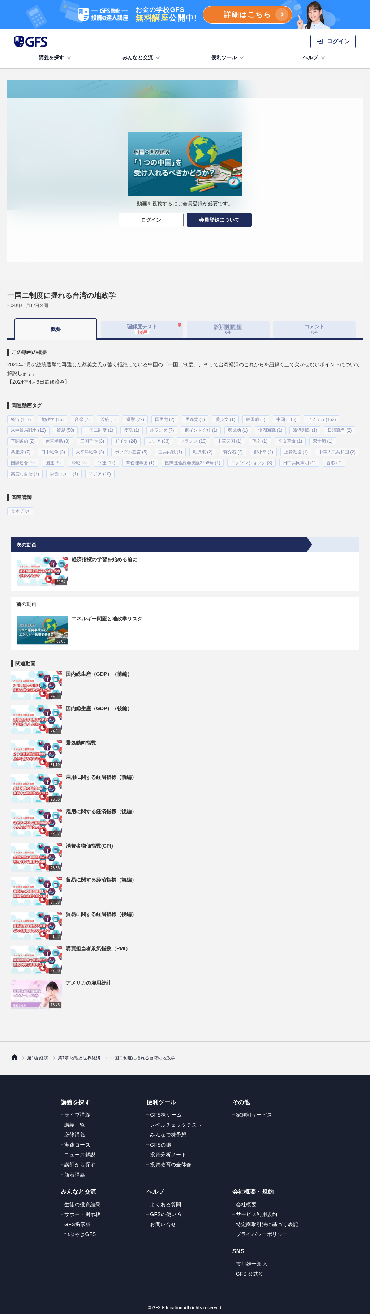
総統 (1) (108, 419)
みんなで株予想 (168, 1134)
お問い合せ (163, 1224)
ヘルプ (315, 57)
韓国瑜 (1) (256, 419)
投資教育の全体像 (171, 1164)
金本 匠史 (20, 510)
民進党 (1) (195, 419)
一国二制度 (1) (99, 430)
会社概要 (246, 1204)
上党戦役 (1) (296, 452)
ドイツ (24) (126, 441)
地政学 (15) (53, 419)
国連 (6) (53, 462)
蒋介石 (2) (233, 452)
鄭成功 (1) (238, 430)
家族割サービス (254, 1114)
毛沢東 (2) (202, 452)
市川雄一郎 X (251, 1263)
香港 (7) (333, 462)
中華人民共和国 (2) (337, 452)
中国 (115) (286, 419)
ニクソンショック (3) (251, 462)
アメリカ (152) (321, 419)
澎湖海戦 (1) (270, 430)
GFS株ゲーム (166, 1114)
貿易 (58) (65, 430)
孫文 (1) (259, 441)
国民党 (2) (165, 419)
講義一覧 (74, 1124)
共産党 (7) (20, 452)
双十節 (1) (322, 441)
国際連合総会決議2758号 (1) (192, 462)
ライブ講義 (77, 1114)
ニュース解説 (79, 1154)
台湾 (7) (82, 419)
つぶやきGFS (80, 1234)
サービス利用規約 (257, 1214)
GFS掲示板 (77, 1224)
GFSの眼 (160, 1144)
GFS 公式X (249, 1273)
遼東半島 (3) (57, 441)
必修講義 (74, 1134)
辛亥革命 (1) (290, 441)
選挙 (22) (135, 419)
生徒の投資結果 (82, 1204)
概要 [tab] (56, 329)
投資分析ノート (168, 1154)
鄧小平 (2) (263, 452)
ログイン (151, 220)
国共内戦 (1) (170, 452)
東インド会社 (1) (201, 430)
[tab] (228, 329)
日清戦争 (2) (340, 430)
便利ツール (228, 57)
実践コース (77, 1144)
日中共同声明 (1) (299, 462)
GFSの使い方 (166, 1214)
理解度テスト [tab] (142, 329)
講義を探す (56, 57)
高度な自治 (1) (25, 473)
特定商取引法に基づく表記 (267, 1224)
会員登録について (219, 220)
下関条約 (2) (23, 441)
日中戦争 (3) (53, 452)
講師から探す (79, 1164)
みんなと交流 (142, 57)
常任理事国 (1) (140, 462)
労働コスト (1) (64, 473)
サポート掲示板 (82, 1214)
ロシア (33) (159, 441)
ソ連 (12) (106, 462)
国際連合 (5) (23, 462)
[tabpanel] (185, 427)
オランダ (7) (162, 430)
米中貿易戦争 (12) (28, 430)
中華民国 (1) (229, 441)
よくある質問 (165, 1204)
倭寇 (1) (131, 430)
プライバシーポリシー (262, 1234)
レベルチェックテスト (176, 1124)
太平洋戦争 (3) (90, 452)
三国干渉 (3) (92, 441)
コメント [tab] (314, 329)
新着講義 (74, 1174)
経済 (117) (21, 419)
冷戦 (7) (79, 462)
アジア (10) (100, 473)
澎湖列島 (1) (305, 430)
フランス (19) (193, 441)
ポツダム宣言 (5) (131, 452)
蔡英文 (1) (225, 419)
